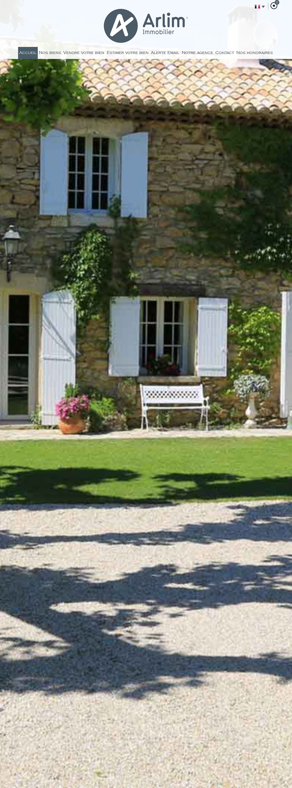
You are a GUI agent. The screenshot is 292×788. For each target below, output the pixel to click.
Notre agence (197, 53)
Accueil (28, 53)
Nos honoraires (254, 53)
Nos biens (50, 53)
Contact (224, 53)
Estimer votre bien (128, 53)
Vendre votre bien (83, 53)
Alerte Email (165, 53)
